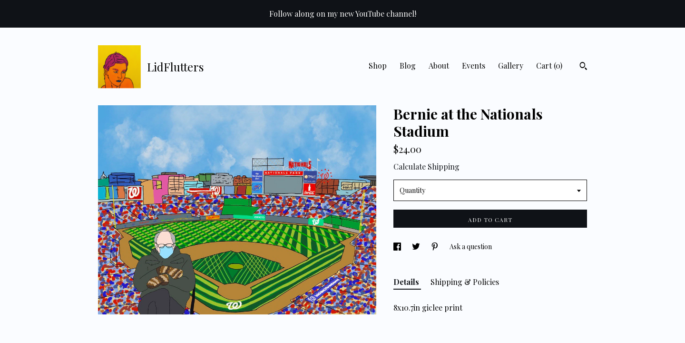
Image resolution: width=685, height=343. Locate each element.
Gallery (510, 66)
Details (407, 282)
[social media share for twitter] (416, 246)
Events (473, 66)
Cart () (549, 66)
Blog (408, 66)
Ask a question (471, 246)
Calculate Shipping (426, 166)
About (439, 66)
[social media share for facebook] (397, 246)
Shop (378, 66)
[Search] (583, 67)
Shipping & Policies (465, 282)
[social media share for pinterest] (435, 246)
